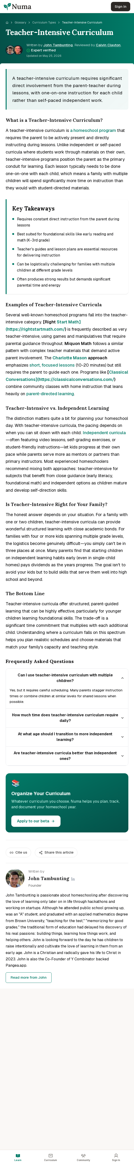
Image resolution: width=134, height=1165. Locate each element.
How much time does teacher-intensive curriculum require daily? (68, 718)
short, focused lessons (52, 365)
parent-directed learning (50, 393)
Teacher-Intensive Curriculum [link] (82, 22)
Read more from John (29, 977)
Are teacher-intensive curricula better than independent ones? (69, 756)
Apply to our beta (36, 821)
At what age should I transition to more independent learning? (71, 737)
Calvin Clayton (108, 45)
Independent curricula (104, 432)
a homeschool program (93, 130)
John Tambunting (58, 45)
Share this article (56, 852)
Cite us (18, 852)
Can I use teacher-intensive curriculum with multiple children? (71, 678)
